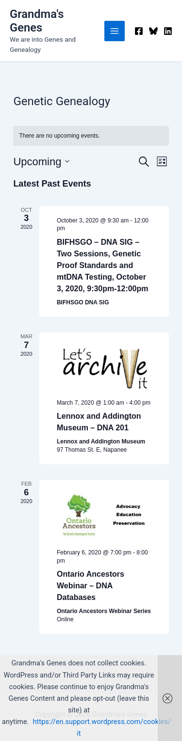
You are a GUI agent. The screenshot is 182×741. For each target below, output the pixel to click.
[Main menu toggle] (114, 31)
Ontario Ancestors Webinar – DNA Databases (90, 585)
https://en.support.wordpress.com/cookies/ (102, 721)
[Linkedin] (168, 31)
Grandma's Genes (37, 20)
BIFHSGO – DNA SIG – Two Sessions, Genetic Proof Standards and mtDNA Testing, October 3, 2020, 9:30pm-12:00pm (103, 265)
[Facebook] (138, 31)
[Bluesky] (153, 31)
